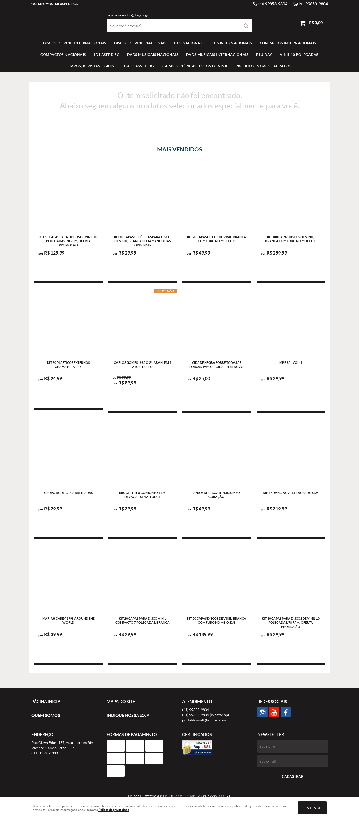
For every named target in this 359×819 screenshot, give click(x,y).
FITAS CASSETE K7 (138, 66)
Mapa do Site (121, 701)
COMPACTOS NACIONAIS (63, 55)
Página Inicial (46, 701)
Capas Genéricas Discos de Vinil (195, 66)
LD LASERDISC (106, 55)
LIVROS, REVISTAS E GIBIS (91, 66)
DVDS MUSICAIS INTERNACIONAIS (217, 55)
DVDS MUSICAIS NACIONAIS (153, 55)
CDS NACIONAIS (189, 43)
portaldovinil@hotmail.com (204, 720)
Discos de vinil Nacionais (140, 43)
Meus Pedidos (66, 3)
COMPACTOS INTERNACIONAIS (288, 43)
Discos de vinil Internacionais (74, 43)
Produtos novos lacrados (264, 66)
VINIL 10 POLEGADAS (299, 55)
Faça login (142, 15)
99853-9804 (272, 4)
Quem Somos (42, 3)
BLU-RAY (264, 55)
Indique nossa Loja (128, 715)
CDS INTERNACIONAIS (232, 43)
